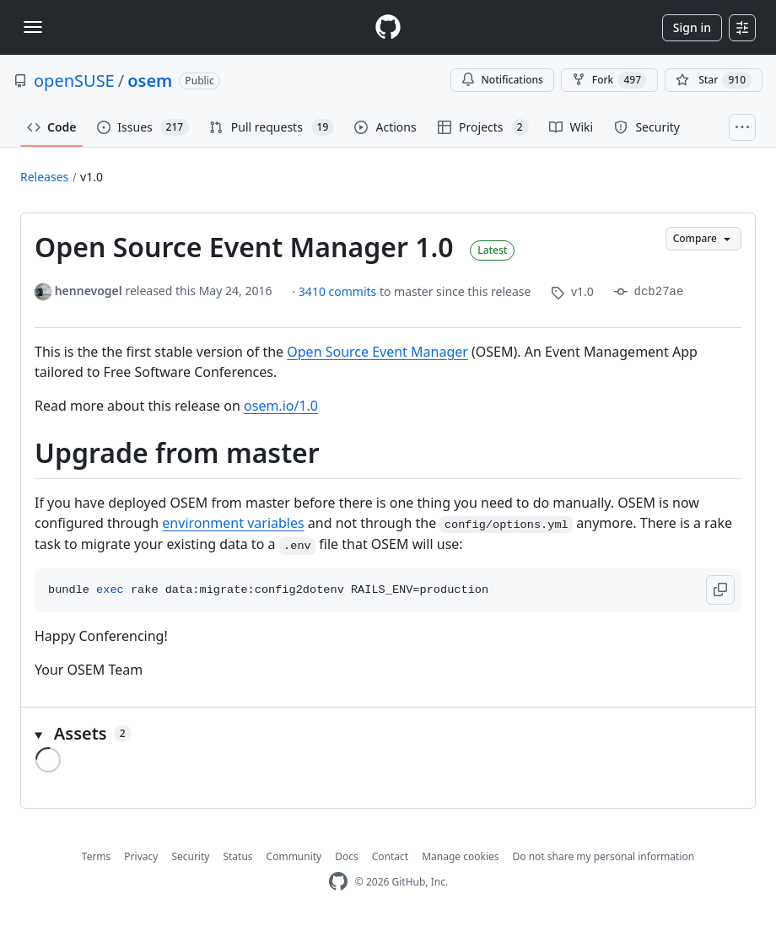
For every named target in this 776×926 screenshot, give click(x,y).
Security (190, 856)
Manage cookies (460, 856)
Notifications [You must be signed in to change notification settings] (502, 80)
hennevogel (88, 291)
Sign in (692, 27)
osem (149, 80)
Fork (609, 80)
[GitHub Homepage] (338, 881)
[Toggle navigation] (33, 27)
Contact (390, 856)
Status (237, 856)
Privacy (141, 856)
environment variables (233, 523)
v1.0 (91, 177)
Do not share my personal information (604, 856)
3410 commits (339, 291)
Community (294, 856)
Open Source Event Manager (377, 351)
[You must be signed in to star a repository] (714, 80)
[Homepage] (388, 27)
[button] (720, 590)
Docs (346, 856)
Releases (44, 177)
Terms (96, 856)
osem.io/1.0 (281, 405)
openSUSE (74, 80)
